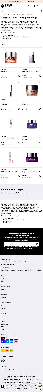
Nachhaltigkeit (4, 324)
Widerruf (3, 308)
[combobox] (20, 11)
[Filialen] (28, 6)
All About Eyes (32, 103)
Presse (2, 321)
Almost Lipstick (11, 103)
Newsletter (3, 289)
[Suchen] (41, 11)
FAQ (2, 281)
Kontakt (3, 278)
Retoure (3, 284)
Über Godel (4, 316)
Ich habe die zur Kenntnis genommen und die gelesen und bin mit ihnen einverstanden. (22, 247)
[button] (2, 386)
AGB (11, 248)
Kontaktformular (5, 267)
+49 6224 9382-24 (8, 265)
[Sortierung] (21, 44)
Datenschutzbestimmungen (19, 246)
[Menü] (40, 6)
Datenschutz (4, 300)
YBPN (2, 327)
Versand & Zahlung (5, 286)
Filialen (2, 329)
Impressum (3, 297)
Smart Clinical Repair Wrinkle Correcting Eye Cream (32, 137)
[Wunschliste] (31, 6)
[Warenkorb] (37, 6)
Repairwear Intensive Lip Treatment (32, 70)
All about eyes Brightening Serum (11, 170)
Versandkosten (27, 374)
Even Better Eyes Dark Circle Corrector (11, 137)
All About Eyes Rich (11, 70)
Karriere (3, 318)
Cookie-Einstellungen (6, 302)
